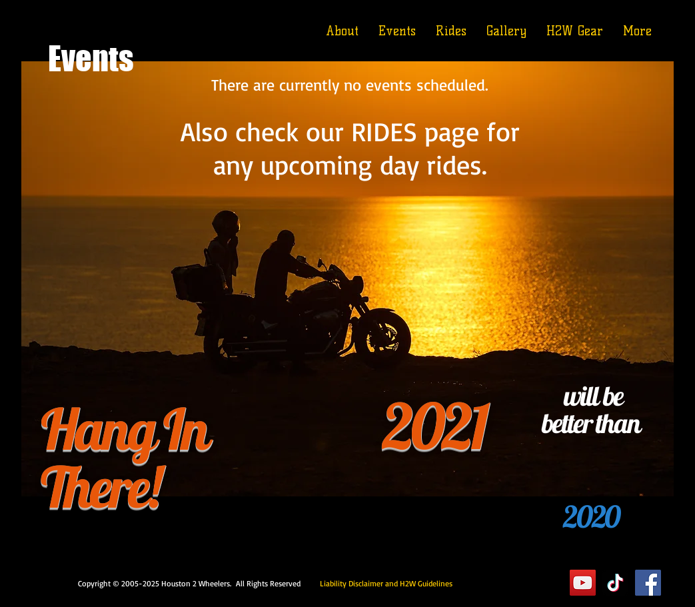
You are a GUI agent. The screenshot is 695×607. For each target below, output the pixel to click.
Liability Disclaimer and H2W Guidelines (386, 583)
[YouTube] (583, 583)
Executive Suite (507, 582)
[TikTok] (615, 583)
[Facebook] (648, 583)
